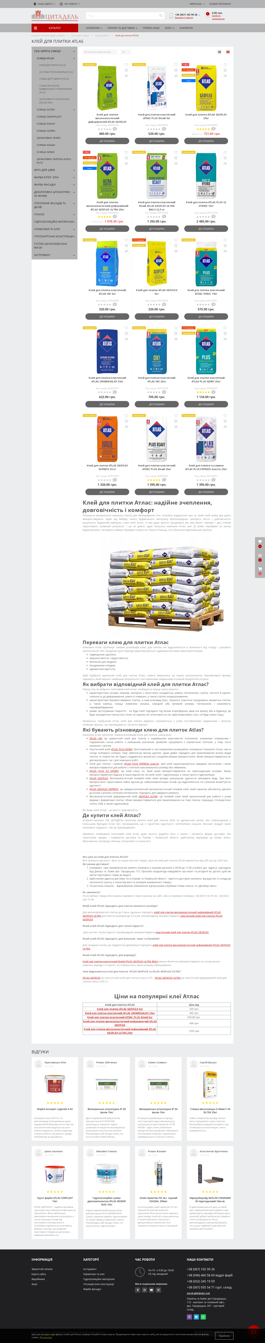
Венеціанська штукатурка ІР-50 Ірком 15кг (107, 1110)
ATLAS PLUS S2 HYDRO (104, 771)
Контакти (186, 28)
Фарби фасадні (45, 184)
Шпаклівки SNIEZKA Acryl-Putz (54, 160)
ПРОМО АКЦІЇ (151, 28)
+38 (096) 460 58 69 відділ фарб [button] (210, 1275)
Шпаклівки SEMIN (49, 137)
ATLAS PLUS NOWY (122, 749)
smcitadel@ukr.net (198, 1293)
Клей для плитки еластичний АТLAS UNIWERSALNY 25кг (120, 1013)
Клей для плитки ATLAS (52, 65)
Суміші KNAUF (46, 123)
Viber (189, 1317)
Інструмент (42, 255)
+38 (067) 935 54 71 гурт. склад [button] (209, 1287)
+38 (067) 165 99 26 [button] (201, 1269)
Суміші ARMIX (46, 152)
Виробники (38, 1279)
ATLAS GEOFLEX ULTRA (168, 977)
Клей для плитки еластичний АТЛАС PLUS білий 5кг (120, 1017)
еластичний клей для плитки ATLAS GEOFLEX (182, 932)
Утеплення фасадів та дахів (50, 205)
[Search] (160, 15)
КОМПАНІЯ (94, 28)
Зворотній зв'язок (42, 1269)
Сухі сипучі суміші (80, 35)
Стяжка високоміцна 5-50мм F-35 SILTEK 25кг (210, 1110)
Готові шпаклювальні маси (50, 245)
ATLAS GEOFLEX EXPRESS (104, 789)
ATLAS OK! (96, 738)
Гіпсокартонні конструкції (53, 236)
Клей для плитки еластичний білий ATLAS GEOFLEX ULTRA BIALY (120, 961)
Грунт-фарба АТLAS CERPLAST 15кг (55, 1199)
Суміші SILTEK (46, 109)
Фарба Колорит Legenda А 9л (55, 1109)
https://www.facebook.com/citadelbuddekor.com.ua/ (138, 1290)
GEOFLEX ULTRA (148, 796)
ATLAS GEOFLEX (99, 778)
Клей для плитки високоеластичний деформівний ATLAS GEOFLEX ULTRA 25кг (107, 206)
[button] (260, 571)
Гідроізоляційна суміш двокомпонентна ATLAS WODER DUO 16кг (106, 1201)
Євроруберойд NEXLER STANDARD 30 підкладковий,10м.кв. (210, 1199)
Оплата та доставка (123, 28)
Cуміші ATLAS (102, 35)
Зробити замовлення (218, 17)
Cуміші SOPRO (46, 130)
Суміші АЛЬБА (46, 145)
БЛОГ (169, 28)
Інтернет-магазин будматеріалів (48, 35)
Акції (34, 1284)
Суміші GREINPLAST (49, 116)
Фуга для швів (44, 170)
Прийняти (224, 1335)
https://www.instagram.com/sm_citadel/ (145, 1290)
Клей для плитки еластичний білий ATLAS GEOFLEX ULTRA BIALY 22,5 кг (156, 206)
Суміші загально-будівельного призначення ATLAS (55, 89)
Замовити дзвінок (184, 17)
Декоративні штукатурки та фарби (52, 194)
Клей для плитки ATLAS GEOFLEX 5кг (120, 1009)
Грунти (39, 214)
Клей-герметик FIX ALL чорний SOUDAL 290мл (158, 1199)
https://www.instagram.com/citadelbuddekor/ (158, 1290)
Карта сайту (39, 1274)
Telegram (196, 1317)
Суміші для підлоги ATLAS (54, 78)
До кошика (107, 141)
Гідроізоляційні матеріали (53, 221)
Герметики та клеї (47, 229)
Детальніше (46, 1337)
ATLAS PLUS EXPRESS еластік (141, 763)
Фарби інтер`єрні (46, 177)
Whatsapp (203, 1317)
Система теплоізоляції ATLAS (56, 72)
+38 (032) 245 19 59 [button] (201, 1281)
